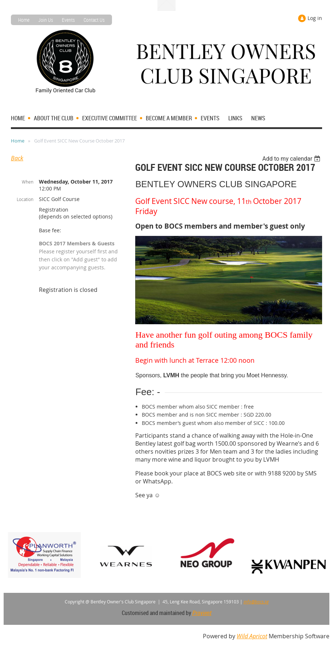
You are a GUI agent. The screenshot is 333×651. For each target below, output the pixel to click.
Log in (315, 18)
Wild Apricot (252, 636)
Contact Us (94, 19)
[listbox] (292, 158)
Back (17, 158)
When (27, 182)
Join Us (45, 19)
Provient (202, 613)
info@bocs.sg (256, 601)
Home (23, 19)
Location (25, 199)
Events (68, 19)
